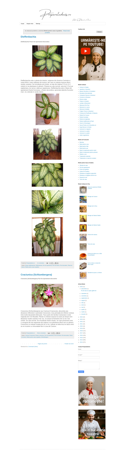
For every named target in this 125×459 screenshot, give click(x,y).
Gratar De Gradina (84, 171)
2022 (81, 321)
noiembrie (84, 293)
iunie (82, 305)
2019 (81, 328)
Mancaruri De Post (84, 105)
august (83, 300)
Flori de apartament (47, 265)
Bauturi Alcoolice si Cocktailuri (87, 91)
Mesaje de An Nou (92, 206)
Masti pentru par (84, 148)
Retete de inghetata (85, 119)
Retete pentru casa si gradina (32, 267)
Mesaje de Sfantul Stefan (94, 215)
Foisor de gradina (84, 169)
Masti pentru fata (84, 146)
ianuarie (83, 314)
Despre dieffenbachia (30, 265)
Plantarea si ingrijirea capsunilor (88, 173)
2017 (81, 333)
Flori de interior (55, 265)
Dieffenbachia (28, 36)
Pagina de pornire (42, 343)
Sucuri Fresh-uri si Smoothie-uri (88, 125)
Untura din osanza (92, 234)
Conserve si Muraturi (85, 97)
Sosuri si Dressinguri (85, 123)
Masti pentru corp (84, 144)
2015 (81, 337)
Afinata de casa (84, 165)
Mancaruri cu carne (85, 107)
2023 (81, 319)
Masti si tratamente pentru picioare (89, 152)
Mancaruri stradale (84, 109)
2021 (81, 324)
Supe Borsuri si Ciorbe (85, 127)
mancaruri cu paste (85, 131)
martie (83, 312)
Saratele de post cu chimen (95, 272)
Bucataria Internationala (86, 93)
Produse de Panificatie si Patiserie (88, 113)
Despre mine (30, 23)
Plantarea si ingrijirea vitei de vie (88, 175)
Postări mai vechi (69, 343)
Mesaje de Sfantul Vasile (94, 225)
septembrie (84, 298)
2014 (81, 340)
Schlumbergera (44, 337)
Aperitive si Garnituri (85, 89)
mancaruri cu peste (85, 133)
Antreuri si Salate (84, 87)
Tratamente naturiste (85, 156)
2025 (81, 286)
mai (82, 307)
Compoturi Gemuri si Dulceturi (87, 95)
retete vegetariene (84, 135)
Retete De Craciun (84, 115)
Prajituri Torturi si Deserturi (86, 111)
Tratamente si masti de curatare (88, 158)
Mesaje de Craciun (92, 196)
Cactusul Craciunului (30, 335)
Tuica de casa (83, 179)
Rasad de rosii (83, 177)
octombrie (84, 296)
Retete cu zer (83, 154)
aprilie (83, 309)
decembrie (84, 288)
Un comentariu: (41, 263)
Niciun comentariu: (41, 333)
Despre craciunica (39, 335)
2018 (81, 330)
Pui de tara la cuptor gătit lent (88, 290)
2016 (81, 335)
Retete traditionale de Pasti (87, 121)
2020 (81, 326)
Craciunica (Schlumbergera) (36, 274)
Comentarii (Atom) (33, 346)
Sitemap (38, 23)
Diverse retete (83, 99)
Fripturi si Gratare (84, 101)
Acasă (22, 23)
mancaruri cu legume (85, 129)
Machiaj (82, 142)
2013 (81, 342)
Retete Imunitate (84, 117)
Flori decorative (63, 265)
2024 (81, 317)
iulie (82, 302)
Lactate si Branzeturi (85, 103)
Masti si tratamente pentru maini (88, 150)
